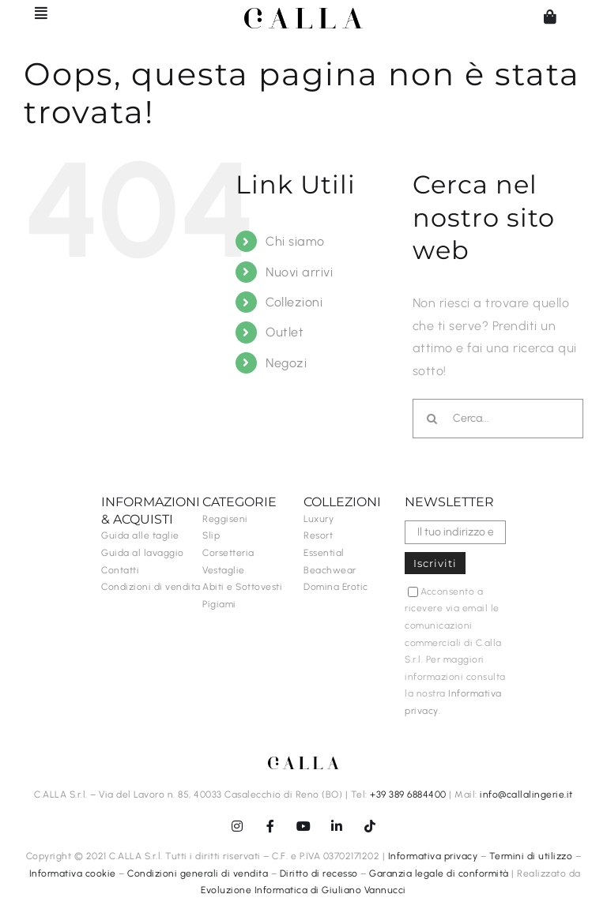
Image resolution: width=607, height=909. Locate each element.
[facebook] (270, 826)
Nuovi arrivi (299, 272)
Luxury (319, 518)
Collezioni (294, 302)
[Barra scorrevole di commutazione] (34, 12)
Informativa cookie (72, 873)
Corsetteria (228, 552)
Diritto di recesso (319, 873)
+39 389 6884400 (408, 794)
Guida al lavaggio (142, 552)
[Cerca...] (498, 418)
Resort (318, 535)
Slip (211, 535)
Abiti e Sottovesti (242, 586)
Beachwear (330, 570)
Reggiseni (225, 518)
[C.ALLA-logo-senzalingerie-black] (303, 13)
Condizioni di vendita (151, 586)
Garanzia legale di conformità (439, 873)
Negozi (286, 362)
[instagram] (237, 826)
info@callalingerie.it (526, 794)
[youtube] (303, 826)
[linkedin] (336, 826)
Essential (324, 552)
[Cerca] (432, 418)
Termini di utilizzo (531, 856)
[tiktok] (370, 826)
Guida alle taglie (140, 535)
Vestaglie (223, 570)
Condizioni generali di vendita (197, 873)
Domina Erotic (336, 586)
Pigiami (219, 604)
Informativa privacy (433, 856)
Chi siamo (295, 241)
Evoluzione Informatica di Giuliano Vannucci (303, 890)
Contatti (120, 570)
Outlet (285, 332)
